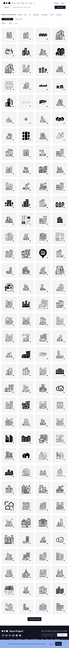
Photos (23, 3)
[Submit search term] (60, 7)
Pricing (56, 3)
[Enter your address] (50, 635)
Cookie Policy (25, 645)
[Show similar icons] (13, 39)
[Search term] (33, 7)
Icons (18, 3)
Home (13, 3)
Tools (30, 3)
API (27, 3)
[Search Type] (7, 7)
